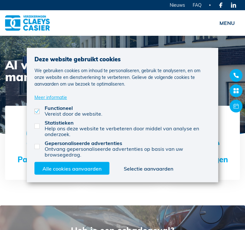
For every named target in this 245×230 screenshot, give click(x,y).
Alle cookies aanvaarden (71, 168)
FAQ (197, 5)
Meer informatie (50, 97)
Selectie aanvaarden (148, 168)
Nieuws (177, 5)
